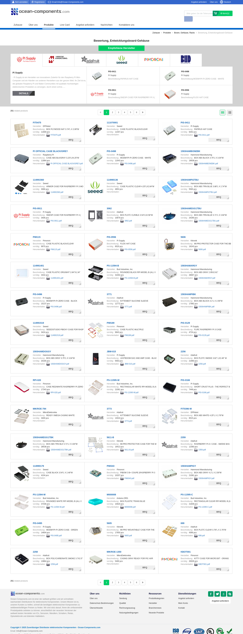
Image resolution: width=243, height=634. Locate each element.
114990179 (38, 460)
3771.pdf (128, 301)
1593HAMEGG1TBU (191, 203)
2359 (183, 432)
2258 (35, 546)
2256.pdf (202, 358)
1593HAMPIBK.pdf (206, 301)
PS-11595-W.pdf (131, 387)
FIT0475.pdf (56, 129)
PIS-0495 (37, 518)
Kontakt (181, 602)
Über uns (214, 2)
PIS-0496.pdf (56, 301)
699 (182, 518)
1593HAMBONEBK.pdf (208, 158)
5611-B (110, 432)
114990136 (112, 174)
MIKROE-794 (39, 403)
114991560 (38, 174)
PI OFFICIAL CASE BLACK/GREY (50, 146)
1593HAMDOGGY (42, 346)
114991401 (38, 260)
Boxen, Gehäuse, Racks (184, 27)
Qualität (122, 598)
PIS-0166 (185, 374)
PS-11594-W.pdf (58, 501)
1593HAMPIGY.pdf (206, 473)
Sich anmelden (21, 2)
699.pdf (201, 530)
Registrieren (39, 2)
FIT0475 (37, 117)
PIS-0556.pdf (130, 244)
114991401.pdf (57, 273)
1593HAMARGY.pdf (206, 273)
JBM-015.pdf (130, 358)
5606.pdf (202, 244)
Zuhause (18, 19)
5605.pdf (128, 530)
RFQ (71, 134)
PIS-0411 (112, 66)
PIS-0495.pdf (56, 530)
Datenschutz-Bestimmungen (102, 598)
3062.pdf (128, 215)
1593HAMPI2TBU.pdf (207, 187)
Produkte (49, 19)
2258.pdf (54, 559)
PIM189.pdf (129, 330)
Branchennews (155, 602)
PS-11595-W (113, 374)
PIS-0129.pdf (204, 330)
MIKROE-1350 (114, 546)
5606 (183, 231)
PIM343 (110, 460)
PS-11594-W (39, 489)
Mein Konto (183, 598)
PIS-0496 (37, 289)
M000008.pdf (130, 501)
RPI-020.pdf (56, 387)
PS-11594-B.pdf (131, 273)
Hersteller (153, 598)
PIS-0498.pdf (130, 158)
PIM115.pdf (55, 244)
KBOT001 (186, 546)
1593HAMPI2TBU (190, 174)
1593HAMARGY (189, 260)
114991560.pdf (57, 187)
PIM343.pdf (129, 473)
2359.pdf (202, 444)
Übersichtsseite (96, 602)
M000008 (111, 489)
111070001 (112, 117)
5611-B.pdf (129, 444)
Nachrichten (107, 19)
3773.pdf (128, 416)
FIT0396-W (186, 403)
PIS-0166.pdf (204, 387)
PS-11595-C (187, 489)
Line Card (65, 19)
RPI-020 (37, 374)
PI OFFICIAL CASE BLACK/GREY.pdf (67, 158)
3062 (109, 203)
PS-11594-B (113, 260)
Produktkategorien (156, 593)
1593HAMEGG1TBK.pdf (61, 444)
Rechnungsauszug (127, 602)
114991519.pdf (57, 330)
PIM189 (110, 317)
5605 (109, 518)
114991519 (38, 317)
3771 (109, 289)
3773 (109, 403)
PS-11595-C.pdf (205, 501)
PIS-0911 (112, 85)
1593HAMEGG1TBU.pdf (208, 215)
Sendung (123, 593)
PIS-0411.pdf (204, 129)
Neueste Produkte (156, 607)
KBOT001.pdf (204, 559)
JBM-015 (111, 346)
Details (23, 88)
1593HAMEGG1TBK (43, 432)
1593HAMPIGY (188, 460)
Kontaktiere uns (126, 19)
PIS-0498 (185, 66)
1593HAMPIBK (188, 289)
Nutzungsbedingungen (128, 607)
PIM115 (36, 231)
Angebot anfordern (199, 2)
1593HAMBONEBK (190, 146)
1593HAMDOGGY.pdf (60, 358)
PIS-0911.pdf (56, 215)
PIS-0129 (185, 317)
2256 (183, 346)
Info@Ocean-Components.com (29, 625)
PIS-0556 (185, 85)
